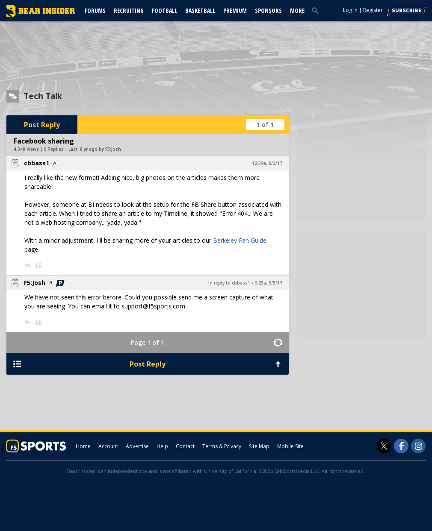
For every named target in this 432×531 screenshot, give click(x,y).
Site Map (259, 446)
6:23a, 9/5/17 (268, 283)
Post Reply (42, 124)
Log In (350, 10)
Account (108, 446)
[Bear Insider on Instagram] (418, 446)
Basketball (200, 10)
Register (373, 10)
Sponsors (268, 10)
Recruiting (129, 10)
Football (164, 10)
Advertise (137, 446)
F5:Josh (34, 283)
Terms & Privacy (221, 446)
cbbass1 (36, 163)
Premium (235, 10)
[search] (317, 10)
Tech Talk (43, 96)
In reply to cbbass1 (229, 283)
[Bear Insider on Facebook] (401, 446)
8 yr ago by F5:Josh (100, 149)
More (297, 10)
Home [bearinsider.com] (83, 446)
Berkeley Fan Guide (239, 240)
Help (162, 446)
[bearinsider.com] (40, 14)
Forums (95, 10)
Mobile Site (290, 446)
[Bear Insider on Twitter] (384, 446)
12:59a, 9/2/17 (267, 163)
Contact (185, 446)
